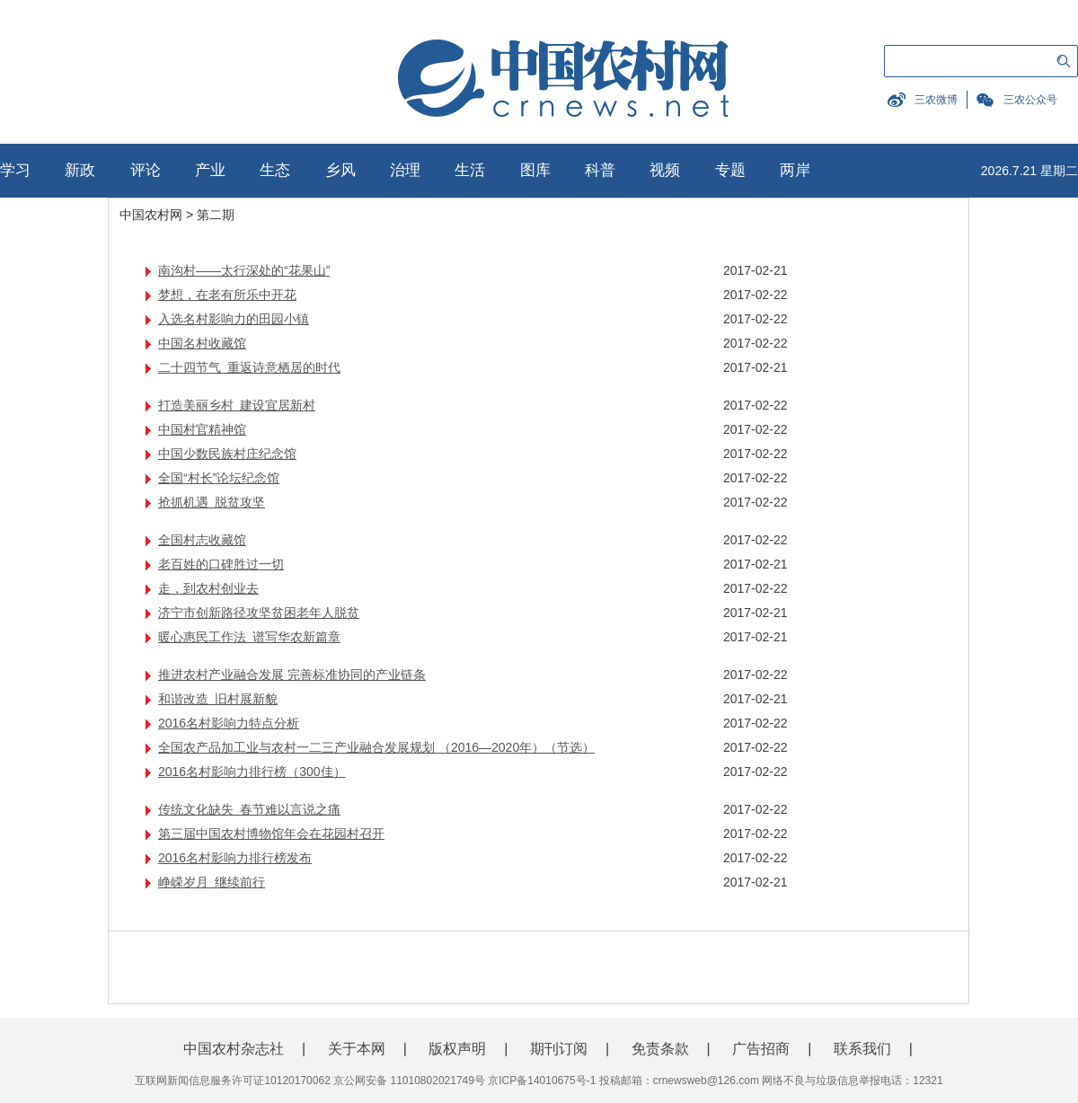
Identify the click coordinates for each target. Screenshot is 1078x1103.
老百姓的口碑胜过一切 (221, 564)
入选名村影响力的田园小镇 (233, 319)
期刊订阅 (559, 1048)
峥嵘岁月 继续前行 (211, 882)
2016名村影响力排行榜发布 (235, 858)
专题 (730, 170)
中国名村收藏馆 (202, 343)
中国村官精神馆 (202, 429)
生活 (470, 170)
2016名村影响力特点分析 (228, 723)
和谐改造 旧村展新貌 (218, 699)
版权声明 (457, 1048)
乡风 (340, 170)
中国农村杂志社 (233, 1048)
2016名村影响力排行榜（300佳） (252, 771)
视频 (664, 170)
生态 (275, 170)
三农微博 (936, 99)
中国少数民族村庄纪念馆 (227, 453)
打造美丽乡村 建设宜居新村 (236, 405)
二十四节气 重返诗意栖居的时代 (249, 367)
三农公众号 (1030, 99)
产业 (210, 170)
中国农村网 (150, 214)
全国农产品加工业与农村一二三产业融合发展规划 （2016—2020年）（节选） (376, 747)
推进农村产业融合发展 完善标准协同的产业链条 (292, 674)
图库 (535, 170)
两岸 (795, 170)
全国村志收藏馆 (202, 540)
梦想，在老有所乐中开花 (227, 294)
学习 (15, 170)
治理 (405, 170)
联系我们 (862, 1048)
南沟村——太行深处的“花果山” (244, 270)
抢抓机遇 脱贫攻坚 (211, 502)
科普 (600, 170)
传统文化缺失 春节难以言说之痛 (249, 809)
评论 (145, 170)
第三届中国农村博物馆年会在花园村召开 (271, 833)
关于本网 (356, 1048)
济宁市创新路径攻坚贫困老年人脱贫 (258, 612)
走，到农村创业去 (208, 588)
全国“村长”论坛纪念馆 (218, 478)
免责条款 (660, 1048)
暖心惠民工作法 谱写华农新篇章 (249, 637)
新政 (80, 170)
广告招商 (761, 1048)
